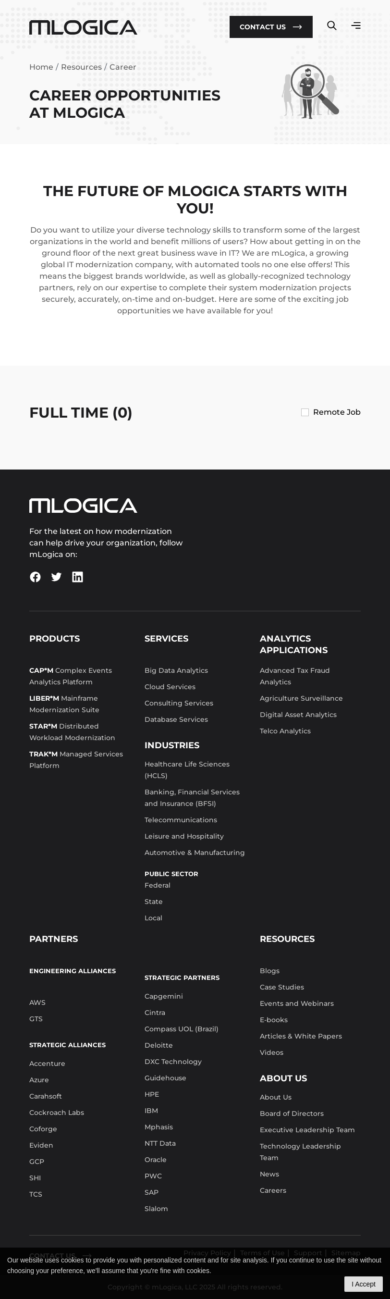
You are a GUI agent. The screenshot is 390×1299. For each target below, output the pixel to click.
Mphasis (159, 1127)
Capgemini (164, 996)
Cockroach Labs (56, 1112)
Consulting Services (179, 703)
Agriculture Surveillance (301, 698)
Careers (273, 1190)
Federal (158, 885)
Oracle (156, 1159)
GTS (36, 1018)
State (154, 901)
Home (41, 67)
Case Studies (282, 987)
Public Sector (171, 874)
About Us (276, 1097)
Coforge (43, 1129)
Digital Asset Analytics (298, 714)
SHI (35, 1178)
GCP (36, 1161)
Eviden (41, 1145)
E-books (274, 1019)
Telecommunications (181, 820)
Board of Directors (292, 1113)
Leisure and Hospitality (184, 836)
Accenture (47, 1063)
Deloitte (159, 1045)
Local (153, 918)
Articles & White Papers (301, 1036)
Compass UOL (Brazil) (182, 1029)
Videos (271, 1052)
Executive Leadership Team (307, 1130)
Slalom (156, 1208)
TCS (35, 1194)
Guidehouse (165, 1078)
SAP (151, 1192)
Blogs (270, 970)
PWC (153, 1176)
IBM (151, 1110)
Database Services (176, 719)
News (269, 1174)
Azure (39, 1080)
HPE (152, 1094)
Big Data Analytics (176, 670)
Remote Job (337, 412)
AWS (37, 1002)
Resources (81, 67)
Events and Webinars (297, 1003)
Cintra (155, 1012)
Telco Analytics (285, 731)
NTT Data (160, 1143)
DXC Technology (173, 1061)
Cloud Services (170, 686)
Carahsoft (45, 1096)
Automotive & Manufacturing (195, 852)
